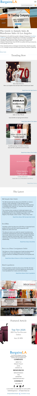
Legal (18, 366)
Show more (3, 52)
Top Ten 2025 (18, 330)
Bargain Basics (18, 372)
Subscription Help (18, 378)
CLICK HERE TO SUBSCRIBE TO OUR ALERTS (18, 388)
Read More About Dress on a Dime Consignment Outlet (20, 258)
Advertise (18, 376)
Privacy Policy (18, 364)
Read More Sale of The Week (29, 121)
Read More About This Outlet (29, 152)
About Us (18, 362)
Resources (18, 370)
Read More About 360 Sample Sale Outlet (24, 217)
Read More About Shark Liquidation (25, 273)
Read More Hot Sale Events (29, 90)
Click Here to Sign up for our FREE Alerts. (28, 173)
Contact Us (18, 367)
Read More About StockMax (27, 241)
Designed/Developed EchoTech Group (18, 393)
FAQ (18, 374)
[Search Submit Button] (35, 5)
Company (18, 359)
